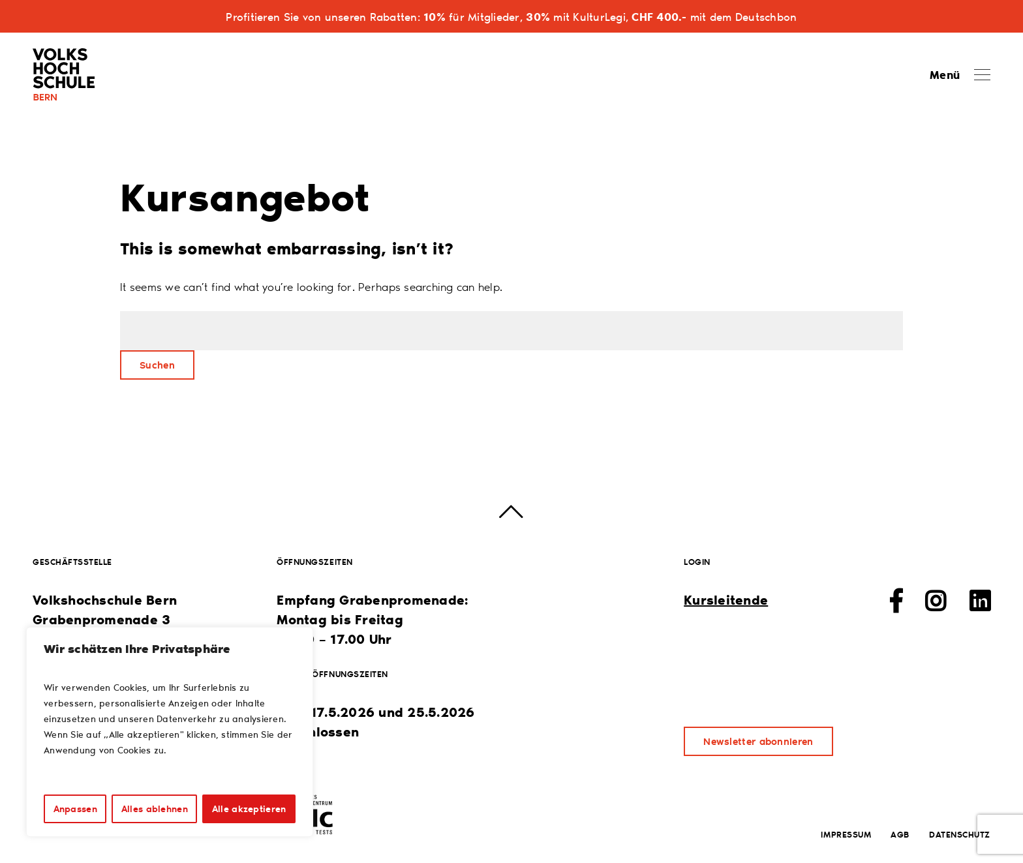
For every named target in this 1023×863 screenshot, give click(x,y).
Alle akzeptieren (249, 808)
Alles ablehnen (154, 808)
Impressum (846, 834)
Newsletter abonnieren (758, 741)
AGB (900, 834)
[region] (169, 732)
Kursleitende (726, 599)
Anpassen (75, 808)
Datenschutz (959, 834)
